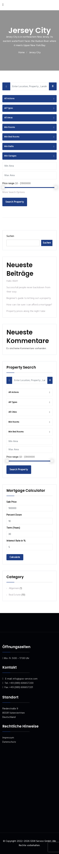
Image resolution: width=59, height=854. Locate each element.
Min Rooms (9, 127)
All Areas (8, 117)
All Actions (9, 98)
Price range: (8, 183)
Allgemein (14, 588)
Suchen (10, 236)
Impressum (8, 738)
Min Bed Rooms (11, 136)
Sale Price (11, 502)
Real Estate (15, 595)
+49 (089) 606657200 (21, 683)
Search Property (15, 202)
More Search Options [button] (13, 192)
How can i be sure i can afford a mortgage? (29, 305)
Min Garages (10, 156)
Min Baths (9, 146)
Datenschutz (9, 742)
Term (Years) (13, 528)
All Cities (12, 412)
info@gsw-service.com (25, 679)
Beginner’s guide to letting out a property (28, 298)
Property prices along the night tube (25, 311)
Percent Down (14, 515)
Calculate (15, 557)
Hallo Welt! (12, 281)
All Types (8, 108)
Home (21, 53)
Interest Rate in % (16, 541)
